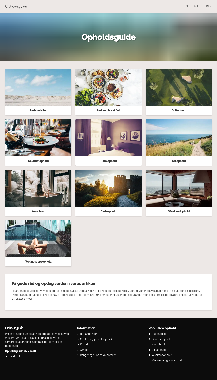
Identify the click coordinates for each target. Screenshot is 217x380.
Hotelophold (108, 161)
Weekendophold (179, 211)
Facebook (14, 356)
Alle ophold (193, 6)
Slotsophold (108, 211)
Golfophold (179, 110)
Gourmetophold (38, 161)
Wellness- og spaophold (167, 360)
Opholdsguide (16, 6)
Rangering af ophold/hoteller (98, 355)
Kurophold (38, 211)
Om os (84, 349)
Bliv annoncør (88, 333)
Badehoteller (38, 110)
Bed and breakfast (108, 110)
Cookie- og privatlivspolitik (96, 339)
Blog (209, 6)
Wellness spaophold (38, 261)
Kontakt (84, 344)
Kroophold (179, 161)
